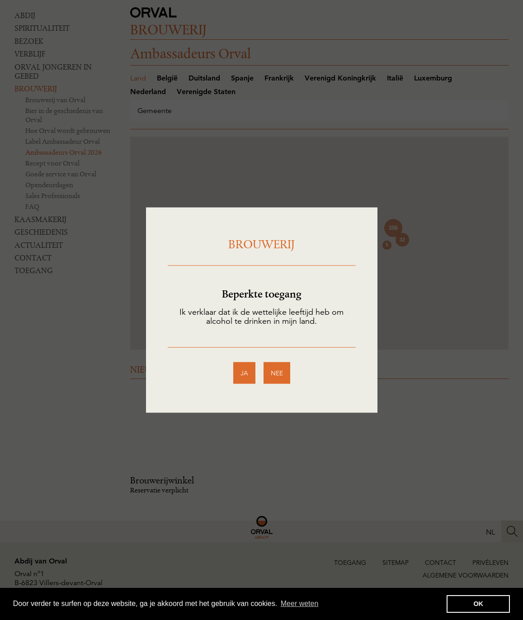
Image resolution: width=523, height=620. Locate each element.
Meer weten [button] (300, 603)
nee (277, 373)
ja (244, 373)
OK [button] (478, 603)
